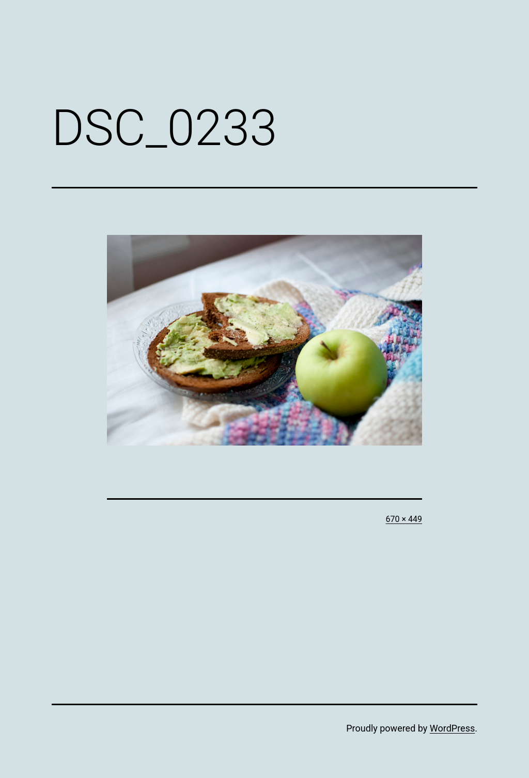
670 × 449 (404, 519)
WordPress (452, 728)
